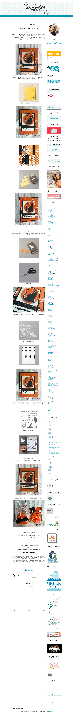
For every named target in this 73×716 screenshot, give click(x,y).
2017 (49, 433)
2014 (49, 472)
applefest (49, 224)
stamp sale (49, 379)
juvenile (49, 317)
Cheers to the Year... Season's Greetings (53, 440)
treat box (49, 404)
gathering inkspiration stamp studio (53, 285)
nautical (49, 329)
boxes (49, 242)
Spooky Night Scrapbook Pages (54, 445)
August (50, 458)
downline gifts (50, 264)
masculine (49, 323)
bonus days (50, 241)
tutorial (49, 407)
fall (48, 276)
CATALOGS (34, 16)
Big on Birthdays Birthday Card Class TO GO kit (55, 450)
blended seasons (50, 239)
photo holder (50, 352)
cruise (49, 255)
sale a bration (50, 367)
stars (48, 386)
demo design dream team (52, 260)
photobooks (50, 353)
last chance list (50, 320)
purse (49, 360)
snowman (49, 372)
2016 (49, 469)
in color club (50, 311)
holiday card (50, 303)
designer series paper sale (52, 261)
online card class (50, 340)
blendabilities (50, 237)
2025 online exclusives (51, 216)
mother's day (50, 327)
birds (48, 234)
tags (48, 396)
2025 (49, 422)
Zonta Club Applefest (52, 448)
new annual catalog (51, 330)
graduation (49, 297)
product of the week (51, 355)
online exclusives (50, 342)
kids (48, 318)
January (50, 467)
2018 (49, 432)
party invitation (50, 351)
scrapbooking (50, 371)
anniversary (50, 222)
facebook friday (50, 273)
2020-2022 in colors (51, 208)
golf (48, 295)
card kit (49, 245)
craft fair (49, 254)
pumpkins (49, 359)
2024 (49, 424)
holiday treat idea (50, 305)
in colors (49, 312)
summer (49, 390)
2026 (49, 421)
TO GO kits (49, 401)
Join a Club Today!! (52, 444)
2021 (49, 428)
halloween (26, 577)
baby (48, 227)
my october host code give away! (54, 454)
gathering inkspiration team (52, 286)
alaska (49, 221)
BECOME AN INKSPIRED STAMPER (47, 16)
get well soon (50, 289)
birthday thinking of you (52, 236)
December (50, 434)
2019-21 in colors (50, 206)
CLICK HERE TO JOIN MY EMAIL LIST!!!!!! (54, 85)
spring (49, 374)
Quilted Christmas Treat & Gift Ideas (54, 447)
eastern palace (50, 267)
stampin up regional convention (53, 383)
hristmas (49, 310)
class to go (49, 248)
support (49, 391)
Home (29, 610)
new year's (49, 333)
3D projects (49, 220)
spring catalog (50, 376)
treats (49, 405)
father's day (50, 277)
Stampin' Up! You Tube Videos (53, 385)
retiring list (49, 362)
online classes (50, 341)
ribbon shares (50, 365)
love (48, 322)
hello (48, 301)
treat (48, 402)
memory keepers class (51, 324)
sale (48, 366)
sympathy (49, 393)
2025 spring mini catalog (52, 217)
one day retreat (50, 336)
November (50, 436)
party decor (50, 348)
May (49, 462)
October (50, 437)
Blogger (50, 711)
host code (49, 309)
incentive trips (50, 314)
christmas (49, 247)
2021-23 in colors (50, 209)
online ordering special (51, 345)
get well (49, 287)
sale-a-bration (50, 368)
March (50, 464)
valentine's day (50, 408)
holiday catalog (50, 304)
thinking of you (50, 399)
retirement (49, 361)
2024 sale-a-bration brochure (52, 212)
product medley (50, 354)
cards (24, 577)
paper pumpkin (50, 346)
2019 (49, 430)
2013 (49, 473)
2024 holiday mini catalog (52, 211)
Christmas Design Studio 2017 (53, 438)
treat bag (49, 403)
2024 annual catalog (51, 210)
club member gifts (51, 249)
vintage (49, 410)
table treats (49, 395)
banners (49, 228)
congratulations (50, 252)
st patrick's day (50, 378)
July (49, 459)
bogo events (50, 240)
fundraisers (49, 284)
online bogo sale (50, 339)
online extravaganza (51, 343)
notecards (49, 334)
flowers (49, 278)
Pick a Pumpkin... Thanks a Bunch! (54, 453)
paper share (50, 347)
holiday (49, 302)
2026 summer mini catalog (52, 218)
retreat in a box (50, 364)
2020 (49, 429)
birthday (49, 235)
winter (49, 414)
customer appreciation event (52, 258)
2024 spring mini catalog (52, 214)
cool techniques (50, 253)
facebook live (50, 274)
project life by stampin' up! (52, 358)
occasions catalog (50, 335)
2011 (49, 476)
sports (49, 373)
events (49, 271)
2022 (49, 426)
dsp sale (49, 265)
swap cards (49, 392)
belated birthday (50, 230)
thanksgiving (50, 398)
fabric (49, 272)
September (51, 456)
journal (49, 315)
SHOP (25, 16)
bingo (49, 233)
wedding (49, 411)
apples (49, 226)
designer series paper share (52, 262)
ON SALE (29, 16)
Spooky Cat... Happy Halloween (54, 452)
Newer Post (14, 610)
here (37, 545)
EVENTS (21, 16)
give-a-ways (50, 293)
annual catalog (50, 223)
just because (50, 316)
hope (48, 308)
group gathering (50, 298)
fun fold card (50, 283)
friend (49, 280)
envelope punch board (51, 270)
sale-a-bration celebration (52, 370)
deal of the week (50, 259)
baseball (49, 229)
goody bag (49, 296)
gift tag (49, 292)
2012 (49, 474)
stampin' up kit (50, 384)
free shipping (50, 279)
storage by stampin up (51, 389)
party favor (49, 349)
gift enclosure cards (51, 291)
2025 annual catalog (51, 215)
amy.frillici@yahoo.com (24, 564)
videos (49, 409)
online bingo (50, 337)
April (49, 463)
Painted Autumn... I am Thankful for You (54, 443)
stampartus (50, 380)
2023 (49, 425)
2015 (49, 470)
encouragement (50, 268)
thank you (49, 397)
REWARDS (39, 16)
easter (49, 266)
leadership (49, 321)
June (49, 460)
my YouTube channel (51, 328)
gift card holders (50, 290)
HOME (13, 16)
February (50, 466)
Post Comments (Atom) (20, 612)
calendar (49, 243)
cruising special (50, 256)
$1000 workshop (50, 205)
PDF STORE (17, 16)
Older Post (43, 610)
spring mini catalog (51, 377)
